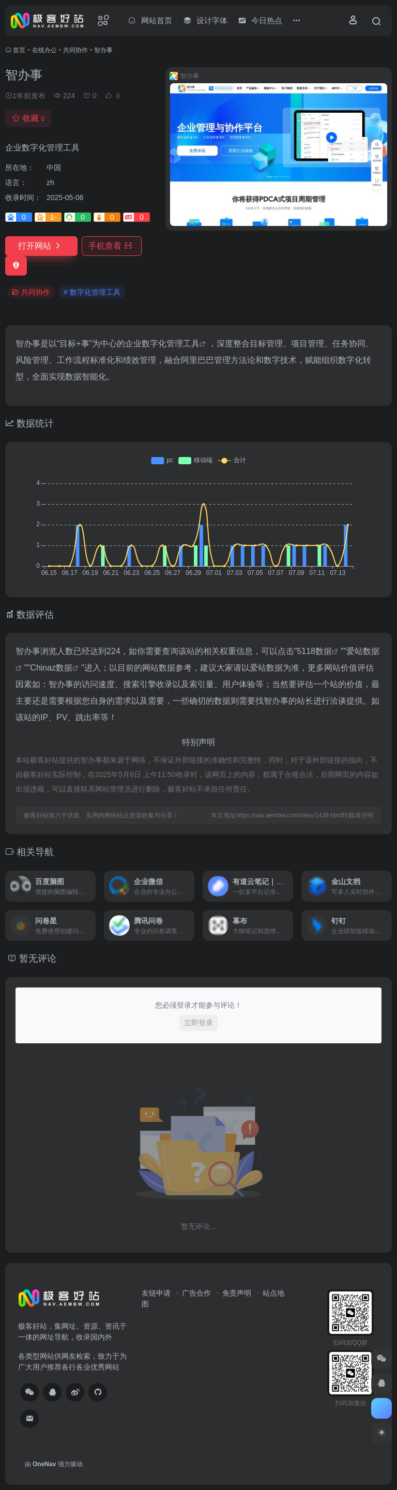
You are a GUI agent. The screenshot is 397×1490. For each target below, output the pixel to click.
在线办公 (44, 50)
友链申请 (156, 1293)
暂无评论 (37, 958)
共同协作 (75, 50)
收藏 (28, 118)
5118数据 (314, 651)
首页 (19, 50)
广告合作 (196, 1293)
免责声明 (236, 1293)
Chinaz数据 (51, 667)
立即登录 (198, 1022)
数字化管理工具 (171, 343)
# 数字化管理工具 (92, 292)
